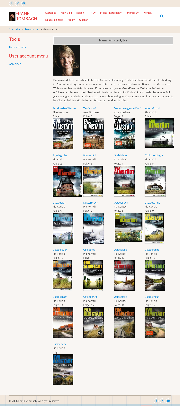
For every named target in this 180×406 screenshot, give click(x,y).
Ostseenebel (60, 344)
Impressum (132, 12)
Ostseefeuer (60, 249)
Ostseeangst (60, 296)
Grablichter (120, 155)
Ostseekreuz (152, 296)
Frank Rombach (26, 16)
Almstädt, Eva (118, 40)
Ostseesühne (152, 202)
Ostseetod (89, 249)
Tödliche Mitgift (154, 155)
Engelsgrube (60, 155)
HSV (93, 12)
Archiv (71, 19)
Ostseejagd (120, 249)
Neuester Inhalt (18, 47)
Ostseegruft (90, 296)
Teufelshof (89, 108)
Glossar (83, 19)
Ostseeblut (59, 202)
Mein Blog (66, 12)
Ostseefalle (120, 296)
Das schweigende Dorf (127, 108)
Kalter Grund (152, 108)
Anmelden (15, 64)
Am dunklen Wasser (64, 108)
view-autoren (31, 29)
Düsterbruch (90, 202)
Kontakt (148, 12)
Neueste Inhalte (54, 19)
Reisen (81, 12)
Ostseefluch (121, 202)
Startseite (50, 12)
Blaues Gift (89, 155)
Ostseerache (152, 249)
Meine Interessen (111, 12)
